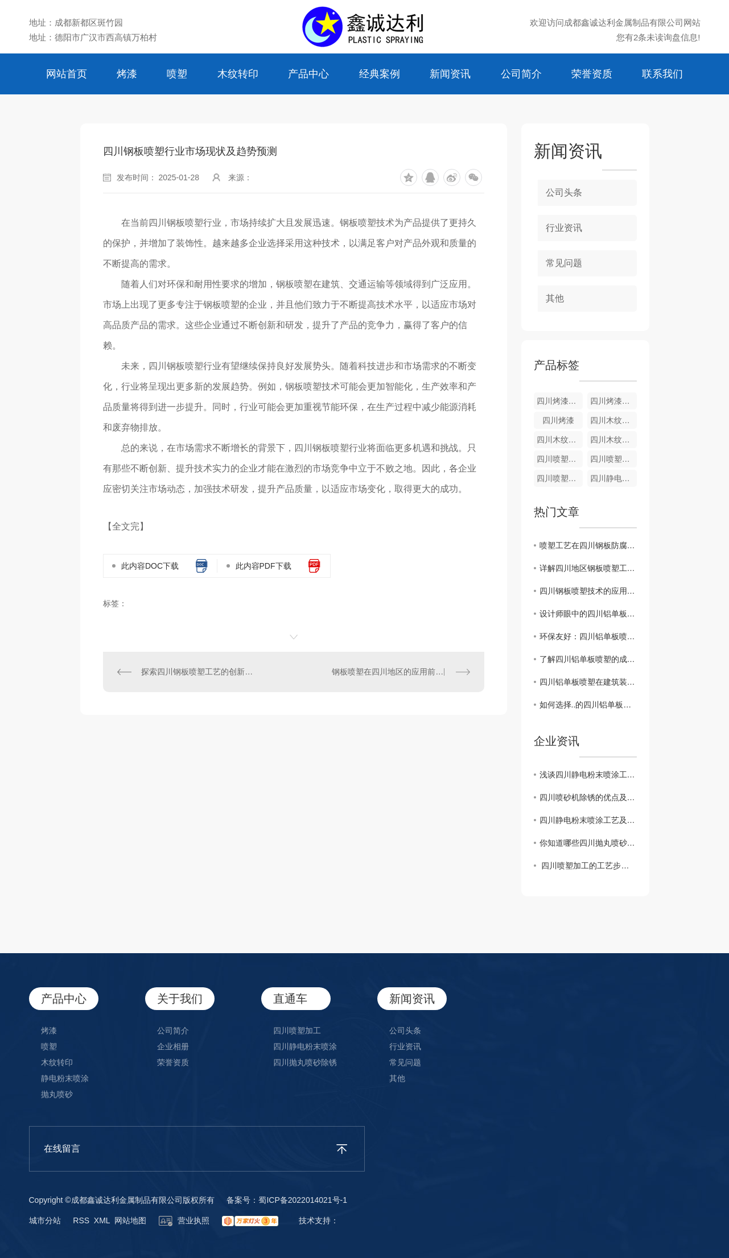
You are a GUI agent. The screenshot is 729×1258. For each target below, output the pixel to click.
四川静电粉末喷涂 (613, 478)
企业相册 (173, 1046)
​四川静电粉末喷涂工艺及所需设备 (588, 820)
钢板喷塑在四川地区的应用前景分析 (395, 671)
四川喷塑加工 (613, 459)
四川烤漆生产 (560, 400)
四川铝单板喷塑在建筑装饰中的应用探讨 (588, 681)
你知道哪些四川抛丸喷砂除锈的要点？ (588, 842)
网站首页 (66, 74)
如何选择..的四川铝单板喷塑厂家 (588, 704)
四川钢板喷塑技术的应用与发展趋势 (588, 590)
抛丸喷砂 (57, 1094)
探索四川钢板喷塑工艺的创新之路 (198, 671)
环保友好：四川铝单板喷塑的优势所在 (588, 636)
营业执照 (184, 1220)
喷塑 (177, 74)
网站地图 (130, 1220)
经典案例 (379, 74)
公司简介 (521, 74)
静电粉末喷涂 (65, 1078)
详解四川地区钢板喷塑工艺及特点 (588, 568)
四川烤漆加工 (613, 400)
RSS (81, 1220)
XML (102, 1220)
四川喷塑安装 (560, 459)
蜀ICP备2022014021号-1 (302, 1200)
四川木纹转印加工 (560, 439)
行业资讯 (564, 228)
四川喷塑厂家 (560, 478)
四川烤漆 (558, 420)
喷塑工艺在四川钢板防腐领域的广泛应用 (588, 545)
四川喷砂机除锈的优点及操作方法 (588, 797)
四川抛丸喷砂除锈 (305, 1062)
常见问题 (564, 263)
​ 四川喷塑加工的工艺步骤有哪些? (588, 865)
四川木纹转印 (613, 439)
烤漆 (127, 74)
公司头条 (564, 192)
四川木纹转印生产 (613, 420)
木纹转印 (237, 74)
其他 (555, 298)
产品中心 (308, 74)
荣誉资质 (591, 74)
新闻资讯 (450, 74)
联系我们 (662, 74)
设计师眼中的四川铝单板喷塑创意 (588, 613)
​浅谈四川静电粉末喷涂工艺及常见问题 (588, 774)
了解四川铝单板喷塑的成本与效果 (588, 659)
